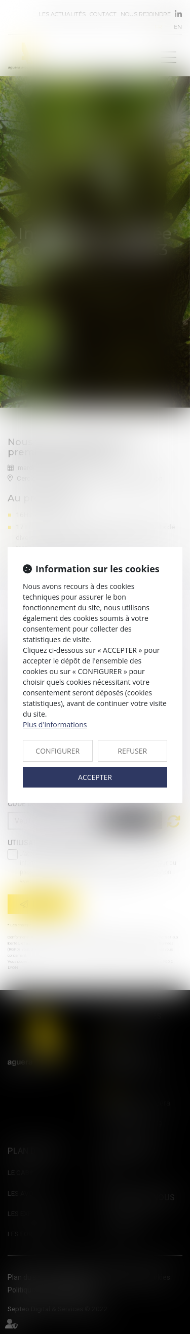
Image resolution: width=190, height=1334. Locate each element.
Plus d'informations (55, 724)
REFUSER (132, 751)
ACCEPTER (95, 777)
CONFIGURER (57, 751)
